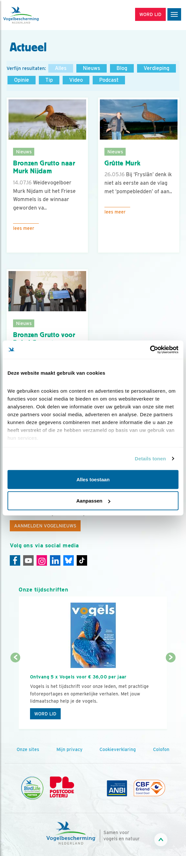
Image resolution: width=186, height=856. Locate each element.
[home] (32, 15)
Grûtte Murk (122, 163)
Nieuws (91, 68)
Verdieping (156, 68)
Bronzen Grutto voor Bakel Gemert (44, 339)
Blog (121, 68)
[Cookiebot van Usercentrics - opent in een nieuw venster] (149, 350)
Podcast (108, 80)
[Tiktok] (82, 560)
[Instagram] (42, 560)
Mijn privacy (69, 749)
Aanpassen (93, 501)
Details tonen (150, 458)
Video (76, 80)
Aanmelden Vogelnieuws (45, 525)
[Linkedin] (55, 560)
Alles (61, 68)
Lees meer (23, 228)
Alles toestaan (93, 479)
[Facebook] (15, 560)
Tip (49, 80)
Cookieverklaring (118, 749)
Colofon (161, 749)
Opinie (21, 80)
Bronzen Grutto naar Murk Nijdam (44, 167)
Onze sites (28, 749)
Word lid (45, 713)
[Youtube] (28, 560)
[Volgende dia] (171, 694)
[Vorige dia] (15, 694)
